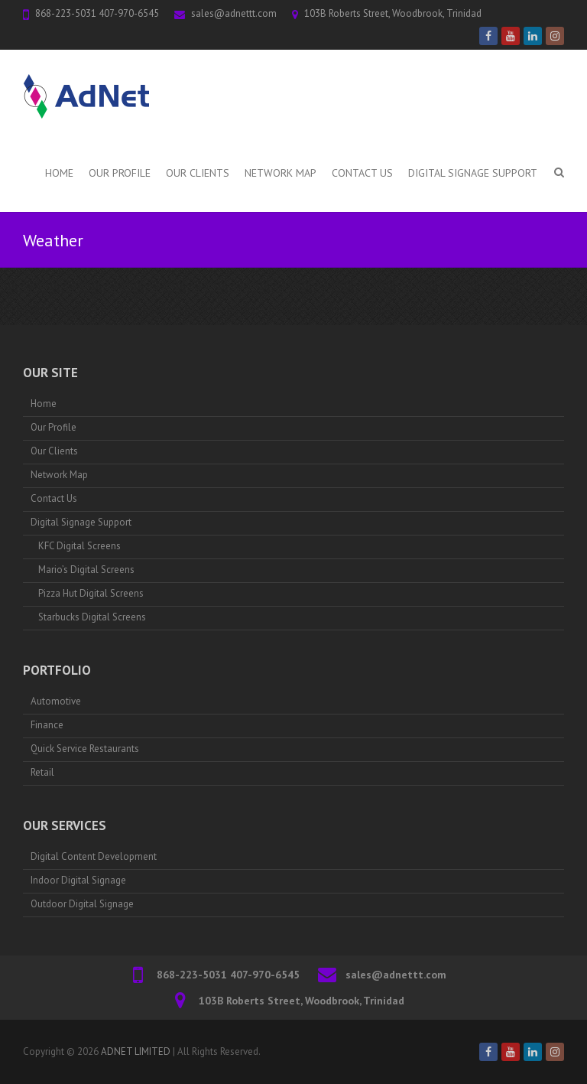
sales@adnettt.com (234, 13)
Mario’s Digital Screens (86, 569)
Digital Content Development (94, 856)
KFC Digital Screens (79, 545)
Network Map (280, 173)
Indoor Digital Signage (78, 880)
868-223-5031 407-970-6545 (97, 13)
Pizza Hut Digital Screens (91, 593)
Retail (42, 772)
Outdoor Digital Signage (82, 903)
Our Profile (120, 173)
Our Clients (197, 173)
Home (59, 173)
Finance (47, 724)
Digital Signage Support (472, 173)
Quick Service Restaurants (85, 748)
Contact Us (362, 173)
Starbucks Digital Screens (92, 616)
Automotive (56, 701)
